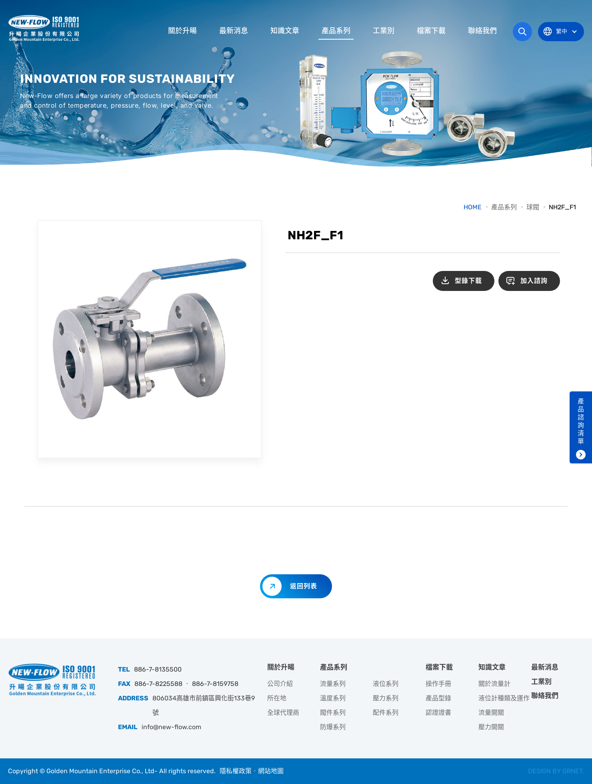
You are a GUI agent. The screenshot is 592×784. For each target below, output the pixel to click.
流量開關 (491, 712)
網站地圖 (271, 771)
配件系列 (385, 712)
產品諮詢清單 (581, 421)
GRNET (572, 771)
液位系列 (385, 684)
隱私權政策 (236, 771)
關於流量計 (494, 684)
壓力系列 (385, 698)
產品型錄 (438, 698)
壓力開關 (491, 727)
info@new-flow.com (171, 727)
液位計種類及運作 (504, 698)
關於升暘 (182, 30)
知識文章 (284, 30)
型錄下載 (468, 281)
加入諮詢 (534, 281)
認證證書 (438, 712)
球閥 (532, 207)
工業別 (383, 30)
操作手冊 (438, 684)
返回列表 (303, 586)
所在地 (276, 698)
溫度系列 (333, 698)
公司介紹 (280, 684)
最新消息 (233, 30)
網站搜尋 (522, 31)
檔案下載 (431, 30)
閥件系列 (333, 712)
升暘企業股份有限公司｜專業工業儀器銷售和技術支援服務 (45, 28)
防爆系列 (333, 727)
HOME (473, 207)
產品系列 (336, 30)
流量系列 (333, 684)
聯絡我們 (482, 30)
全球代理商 (283, 712)
